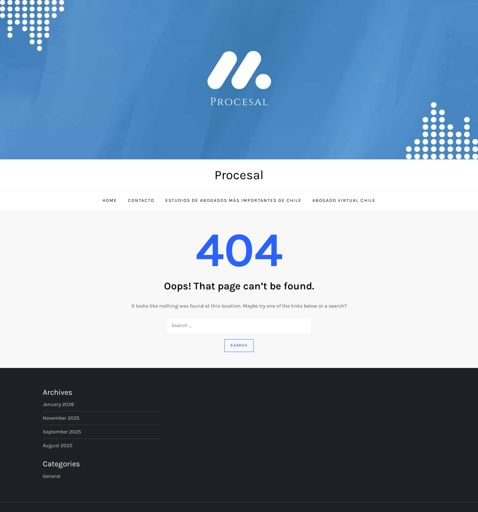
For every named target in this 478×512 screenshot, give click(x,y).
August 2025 (57, 445)
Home (109, 200)
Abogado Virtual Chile (344, 200)
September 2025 (62, 432)
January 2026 (58, 404)
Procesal (239, 174)
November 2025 (61, 418)
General (51, 476)
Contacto (141, 200)
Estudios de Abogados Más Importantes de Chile (233, 200)
